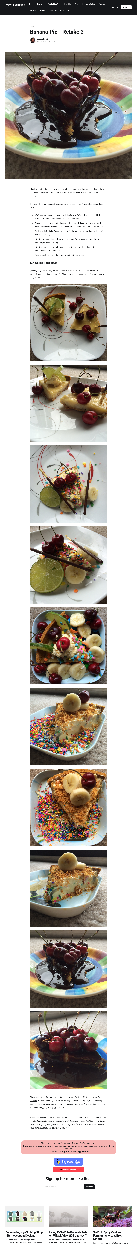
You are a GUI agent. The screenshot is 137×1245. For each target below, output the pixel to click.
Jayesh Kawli (42, 39)
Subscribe (126, 7)
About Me (53, 10)
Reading (43, 10)
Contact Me (64, 10)
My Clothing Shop (54, 4)
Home (31, 4)
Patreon (102, 4)
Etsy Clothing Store (71, 4)
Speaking (32, 10)
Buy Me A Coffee (88, 4)
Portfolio (40, 4)
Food (32, 26)
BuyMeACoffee (79, 1143)
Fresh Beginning (15, 5)
